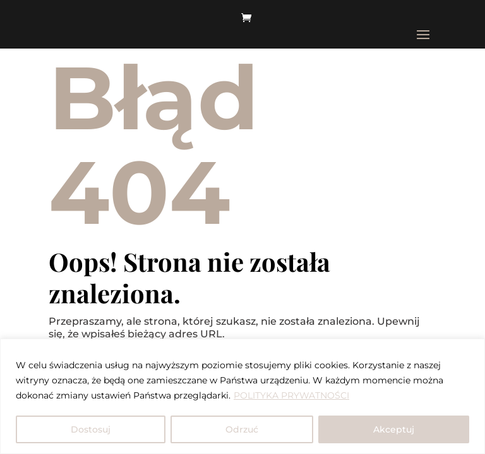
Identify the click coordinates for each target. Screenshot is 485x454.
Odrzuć (241, 429)
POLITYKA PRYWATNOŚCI (291, 395)
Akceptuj (393, 429)
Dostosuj (91, 429)
